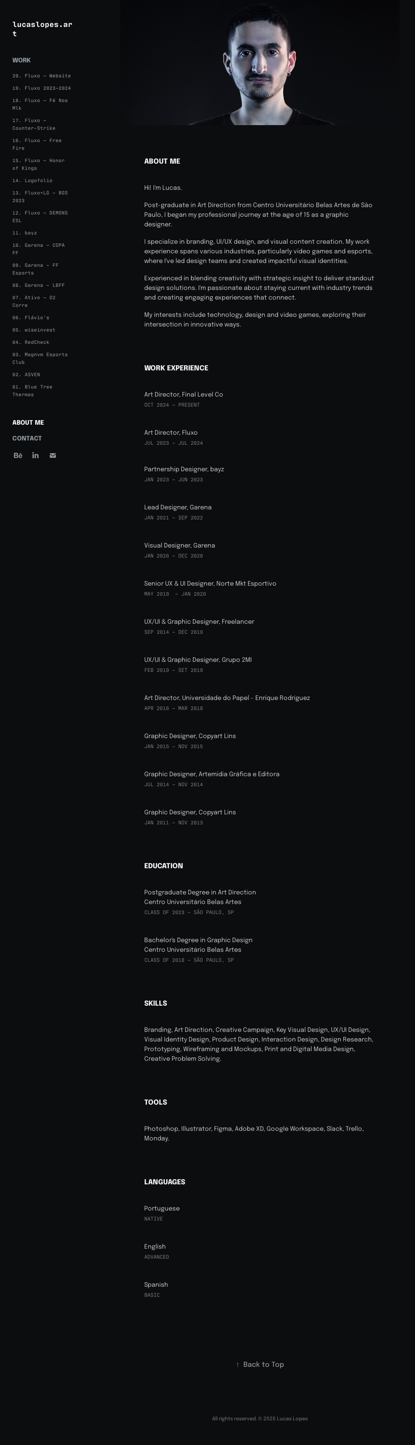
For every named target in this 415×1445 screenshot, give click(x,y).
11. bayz (24, 232)
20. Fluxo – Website (41, 75)
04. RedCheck (30, 341)
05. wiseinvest (34, 329)
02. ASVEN (26, 374)
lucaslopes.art (42, 28)
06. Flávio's (30, 317)
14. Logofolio (32, 180)
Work (21, 59)
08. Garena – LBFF (38, 284)
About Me (28, 422)
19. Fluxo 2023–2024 (41, 87)
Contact (27, 438)
